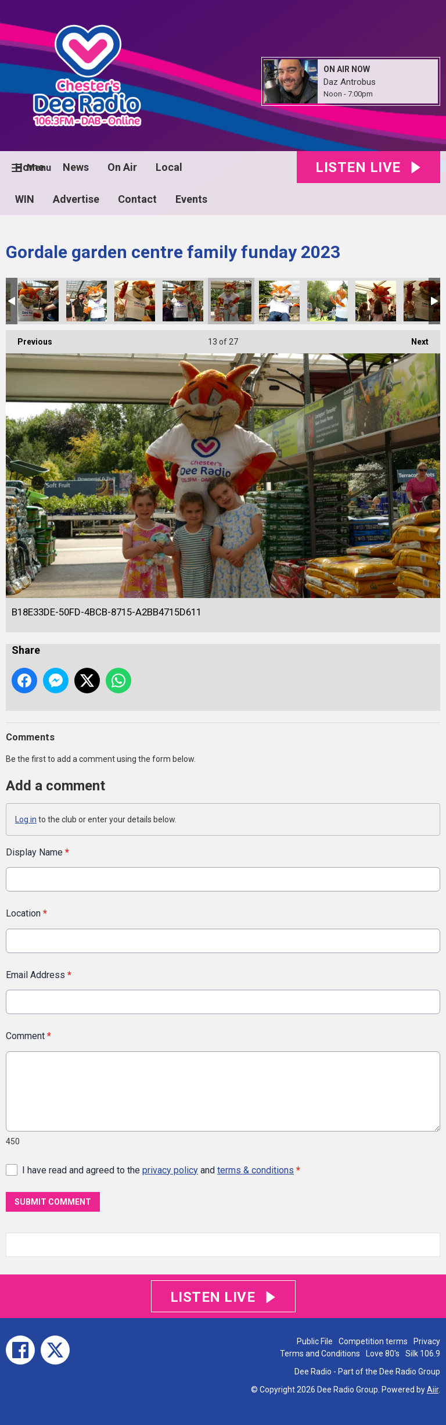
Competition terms (373, 1341)
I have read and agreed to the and (161, 1169)
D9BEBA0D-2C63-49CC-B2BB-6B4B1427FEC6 (134, 301)
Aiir (432, 1389)
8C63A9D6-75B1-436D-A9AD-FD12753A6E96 (38, 301)
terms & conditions (255, 1169)
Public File (315, 1341)
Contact (137, 199)
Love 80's (383, 1353)
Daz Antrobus (349, 82)
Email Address (38, 974)
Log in (26, 819)
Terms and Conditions (320, 1353)
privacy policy (170, 1169)
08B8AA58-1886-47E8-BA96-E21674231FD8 (375, 301)
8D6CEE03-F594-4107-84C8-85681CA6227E (183, 301)
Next (414, 338)
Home (29, 167)
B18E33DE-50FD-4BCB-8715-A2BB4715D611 (231, 301)
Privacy (426, 1341)
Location (26, 913)
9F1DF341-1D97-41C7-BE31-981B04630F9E (279, 301)
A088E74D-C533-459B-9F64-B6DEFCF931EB (424, 301)
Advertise (76, 199)
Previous (29, 338)
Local (169, 167)
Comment (28, 1035)
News (76, 167)
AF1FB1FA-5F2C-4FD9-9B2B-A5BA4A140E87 (327, 301)
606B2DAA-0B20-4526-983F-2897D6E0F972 (86, 301)
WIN (24, 199)
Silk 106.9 (422, 1353)
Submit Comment (53, 1201)
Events (191, 199)
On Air (122, 167)
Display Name (37, 852)
